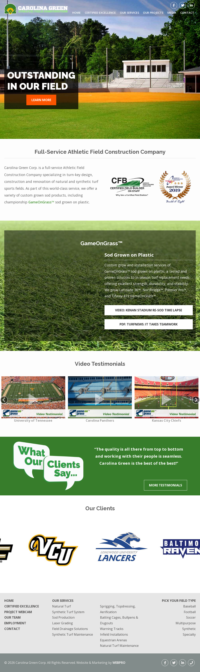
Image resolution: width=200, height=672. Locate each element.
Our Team (12, 617)
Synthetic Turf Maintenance (72, 634)
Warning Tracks (111, 629)
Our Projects (153, 12)
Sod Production (63, 617)
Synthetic (189, 629)
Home (76, 12)
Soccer (191, 617)
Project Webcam (18, 612)
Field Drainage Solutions (70, 629)
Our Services (129, 12)
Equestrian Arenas (113, 640)
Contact (12, 629)
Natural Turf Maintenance (119, 645)
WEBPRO (118, 662)
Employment (15, 623)
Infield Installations (114, 634)
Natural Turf (61, 606)
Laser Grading (62, 623)
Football (190, 612)
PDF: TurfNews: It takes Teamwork (149, 324)
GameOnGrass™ (41, 202)
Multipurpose (186, 623)
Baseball (189, 606)
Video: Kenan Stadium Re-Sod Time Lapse (148, 310)
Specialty (189, 634)
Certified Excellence (100, 12)
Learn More (41, 100)
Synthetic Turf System (68, 612)
